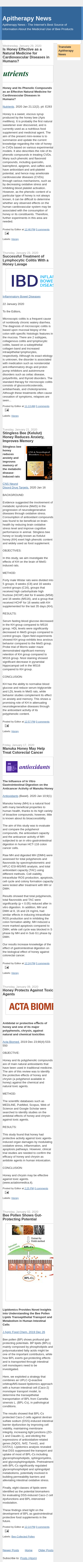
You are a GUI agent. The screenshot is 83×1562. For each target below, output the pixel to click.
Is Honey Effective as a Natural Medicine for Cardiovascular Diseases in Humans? (26, 55)
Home (29, 1550)
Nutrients (8, 106)
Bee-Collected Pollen (23, 1536)
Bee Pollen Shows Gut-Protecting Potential (22, 1217)
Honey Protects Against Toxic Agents (28, 992)
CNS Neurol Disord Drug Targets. (16, 485)
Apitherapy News (26, 18)
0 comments (43, 229)
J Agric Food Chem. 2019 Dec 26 (24, 1332)
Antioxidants (10, 796)
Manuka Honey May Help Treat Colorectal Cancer (24, 750)
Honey (15, 239)
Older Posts (45, 1550)
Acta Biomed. (11, 1041)
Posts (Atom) (28, 1558)
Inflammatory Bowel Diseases (22, 296)
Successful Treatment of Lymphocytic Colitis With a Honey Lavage (25, 260)
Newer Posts (11, 1550)
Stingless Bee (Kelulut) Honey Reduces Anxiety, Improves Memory (23, 437)
